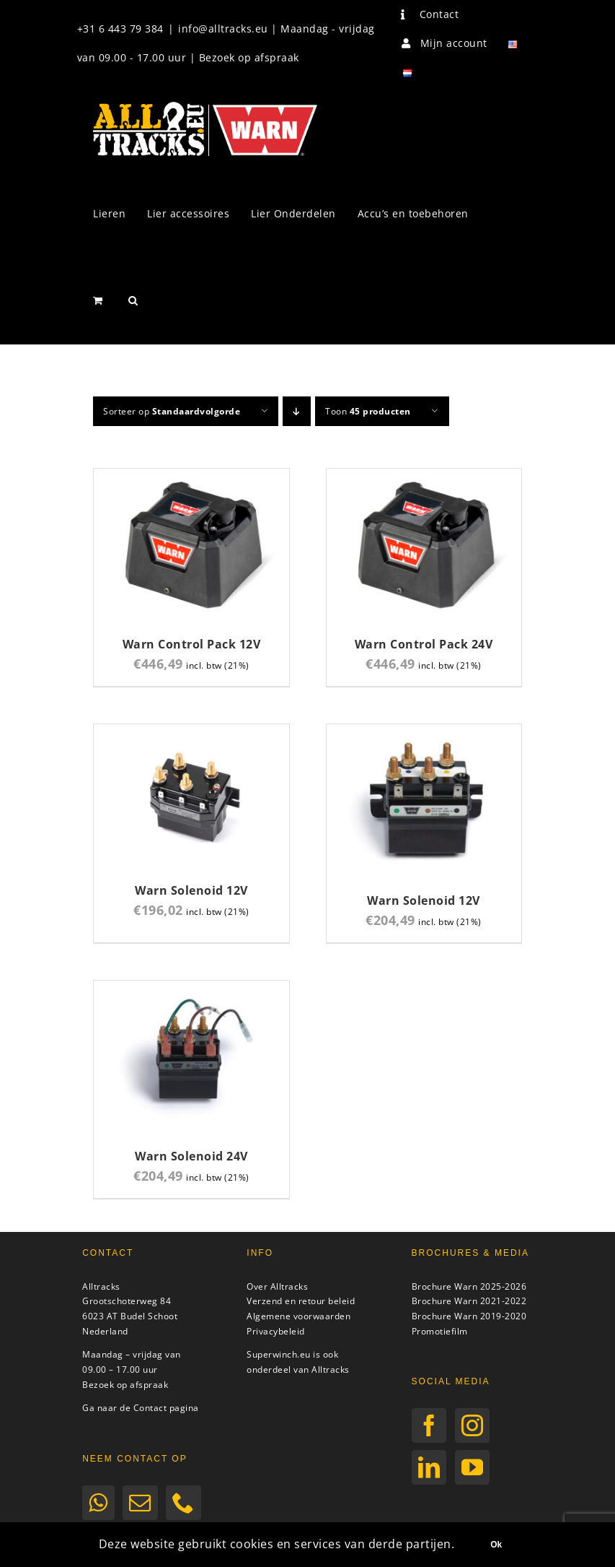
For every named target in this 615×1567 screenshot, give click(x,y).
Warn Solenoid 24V (191, 1156)
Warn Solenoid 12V (191, 890)
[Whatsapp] (98, 1502)
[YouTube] (472, 1467)
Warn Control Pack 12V (192, 644)
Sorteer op (171, 411)
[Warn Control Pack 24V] (424, 477)
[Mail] (140, 1502)
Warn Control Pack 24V (424, 644)
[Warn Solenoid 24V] (191, 989)
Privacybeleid (276, 1331)
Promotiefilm (440, 1331)
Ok (496, 1545)
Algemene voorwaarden (298, 1316)
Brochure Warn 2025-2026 (469, 1286)
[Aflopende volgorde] (297, 411)
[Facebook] (429, 1425)
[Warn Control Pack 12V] (191, 477)
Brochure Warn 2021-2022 (469, 1301)
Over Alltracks (277, 1286)
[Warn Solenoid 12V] (191, 732)
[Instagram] (472, 1425)
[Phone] (183, 1502)
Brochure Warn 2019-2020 (469, 1316)
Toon (368, 411)
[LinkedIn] (429, 1467)
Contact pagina (166, 1408)
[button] (133, 300)
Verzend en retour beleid (301, 1301)
